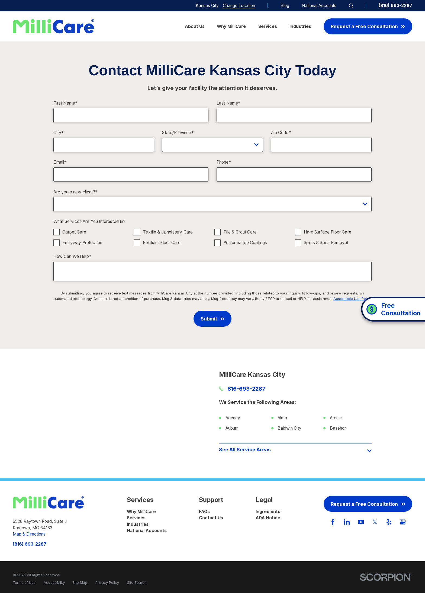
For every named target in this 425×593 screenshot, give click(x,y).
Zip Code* (281, 132)
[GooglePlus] (403, 522)
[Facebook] (333, 522)
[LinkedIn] (347, 522)
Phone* (224, 162)
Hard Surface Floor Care (328, 232)
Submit (212, 319)
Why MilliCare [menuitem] (231, 26)
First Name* (65, 103)
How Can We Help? (72, 256)
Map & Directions (29, 534)
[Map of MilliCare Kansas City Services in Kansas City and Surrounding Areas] (129, 413)
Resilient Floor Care (162, 242)
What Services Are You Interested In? (89, 221)
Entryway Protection (82, 242)
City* (58, 132)
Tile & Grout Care (240, 232)
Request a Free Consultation (368, 26)
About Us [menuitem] (195, 26)
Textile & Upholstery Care (168, 232)
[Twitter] (375, 522)
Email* (59, 162)
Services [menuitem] (267, 26)
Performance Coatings (245, 242)
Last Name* (229, 103)
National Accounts (319, 5)
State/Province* (178, 132)
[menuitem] (24, 582)
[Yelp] (389, 522)
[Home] (53, 26)
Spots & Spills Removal (326, 242)
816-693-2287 (246, 388)
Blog (285, 5)
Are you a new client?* (75, 192)
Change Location (239, 5)
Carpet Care (74, 232)
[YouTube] (361, 522)
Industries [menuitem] (300, 26)
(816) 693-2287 (395, 6)
